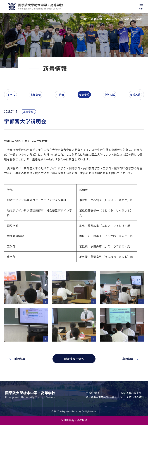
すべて (19, 124)
